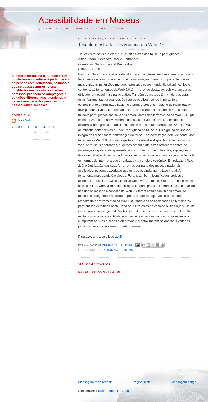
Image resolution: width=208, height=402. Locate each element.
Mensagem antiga (183, 382)
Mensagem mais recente (95, 382)
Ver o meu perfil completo (33, 127)
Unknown (24, 120)
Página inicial (142, 382)
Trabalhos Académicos (114, 250)
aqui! (118, 236)
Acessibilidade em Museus (88, 20)
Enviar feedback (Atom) (112, 390)
